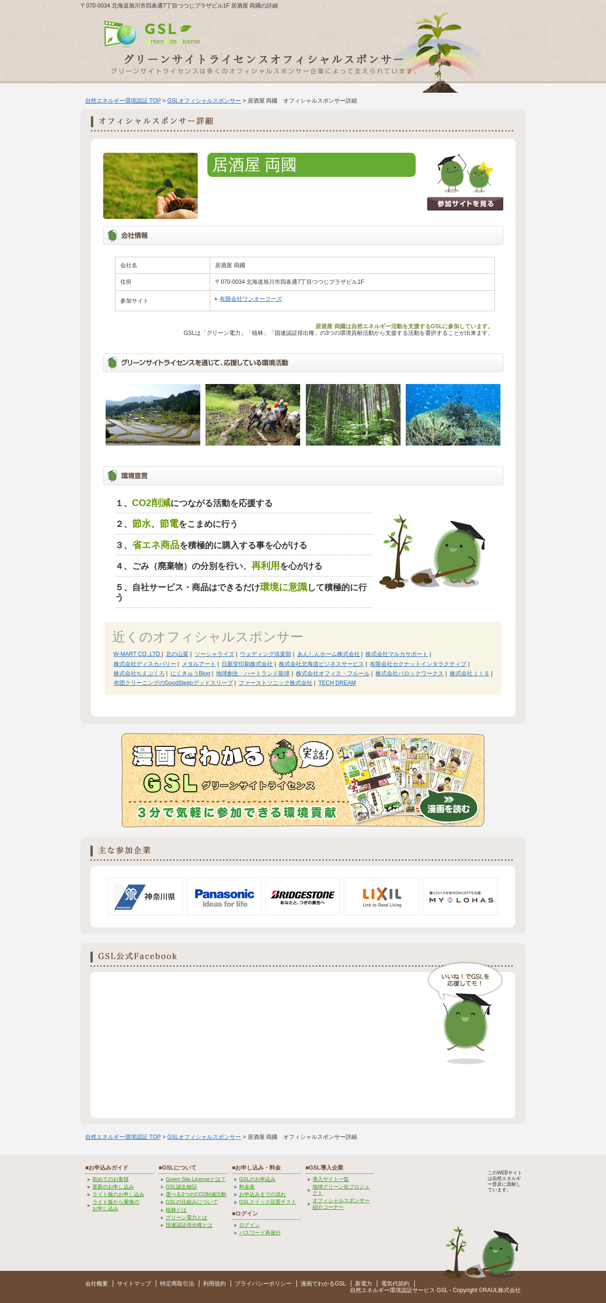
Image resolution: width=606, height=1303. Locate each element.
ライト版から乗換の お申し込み (115, 1205)
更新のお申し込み (113, 1186)
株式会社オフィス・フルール (333, 673)
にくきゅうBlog (190, 673)
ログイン (249, 1225)
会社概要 (96, 1283)
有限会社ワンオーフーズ (251, 299)
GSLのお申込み (257, 1179)
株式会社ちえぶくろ (139, 673)
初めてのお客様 (110, 1179)
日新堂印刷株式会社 (247, 664)
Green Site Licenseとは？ (196, 1179)
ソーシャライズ (214, 654)
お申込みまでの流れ (262, 1194)
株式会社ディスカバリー (145, 664)
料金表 (247, 1186)
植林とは (176, 1210)
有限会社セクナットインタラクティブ (418, 664)
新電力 (363, 1283)
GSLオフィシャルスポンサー (204, 100)
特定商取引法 (177, 1283)
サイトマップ (134, 1283)
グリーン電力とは (186, 1217)
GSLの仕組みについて (192, 1202)
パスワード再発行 (260, 1232)
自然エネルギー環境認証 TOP (123, 100)
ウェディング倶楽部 (265, 654)
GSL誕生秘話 (181, 1186)
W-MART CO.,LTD (138, 654)
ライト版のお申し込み (118, 1194)
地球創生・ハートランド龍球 (253, 673)
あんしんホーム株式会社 (328, 654)
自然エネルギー (370, 1290)
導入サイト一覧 (330, 1179)
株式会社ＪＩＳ (470, 673)
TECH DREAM (337, 683)
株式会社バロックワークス (409, 673)
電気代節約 (395, 1283)
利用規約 (214, 1283)
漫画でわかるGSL (323, 1283)
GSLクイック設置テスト (267, 1202)
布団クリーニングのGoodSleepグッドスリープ (173, 683)
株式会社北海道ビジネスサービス (321, 664)
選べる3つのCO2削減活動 (196, 1194)
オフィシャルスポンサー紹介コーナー (341, 1203)
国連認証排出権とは (189, 1225)
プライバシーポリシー (263, 1283)
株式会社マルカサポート (396, 654)
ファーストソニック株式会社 (275, 683)
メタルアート (199, 664)
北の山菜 (177, 654)
